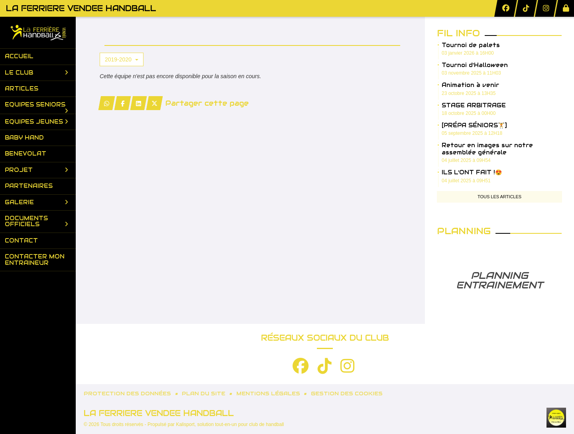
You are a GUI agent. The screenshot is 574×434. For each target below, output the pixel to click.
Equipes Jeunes (36, 121)
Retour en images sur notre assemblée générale (487, 149)
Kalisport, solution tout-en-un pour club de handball (230, 424)
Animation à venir (470, 85)
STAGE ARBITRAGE (474, 105)
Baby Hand (24, 137)
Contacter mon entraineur (35, 259)
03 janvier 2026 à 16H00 (468, 53)
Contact (21, 240)
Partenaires (29, 185)
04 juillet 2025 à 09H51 (466, 180)
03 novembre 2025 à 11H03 (471, 73)
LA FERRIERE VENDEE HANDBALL (81, 8)
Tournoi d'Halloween (475, 65)
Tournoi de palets (471, 45)
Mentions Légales (268, 393)
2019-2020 (121, 59)
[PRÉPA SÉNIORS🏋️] (474, 125)
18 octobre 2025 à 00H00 (468, 113)
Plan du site (203, 393)
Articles (21, 88)
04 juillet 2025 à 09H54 (466, 160)
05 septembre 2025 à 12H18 (472, 133)
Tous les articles (499, 196)
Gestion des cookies (347, 393)
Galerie (36, 202)
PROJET (36, 170)
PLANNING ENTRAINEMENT (499, 280)
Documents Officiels (36, 221)
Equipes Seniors (36, 106)
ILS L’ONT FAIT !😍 (472, 172)
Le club (36, 72)
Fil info (458, 33)
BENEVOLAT (25, 153)
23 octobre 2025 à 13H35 (468, 93)
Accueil (19, 56)
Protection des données (127, 393)
